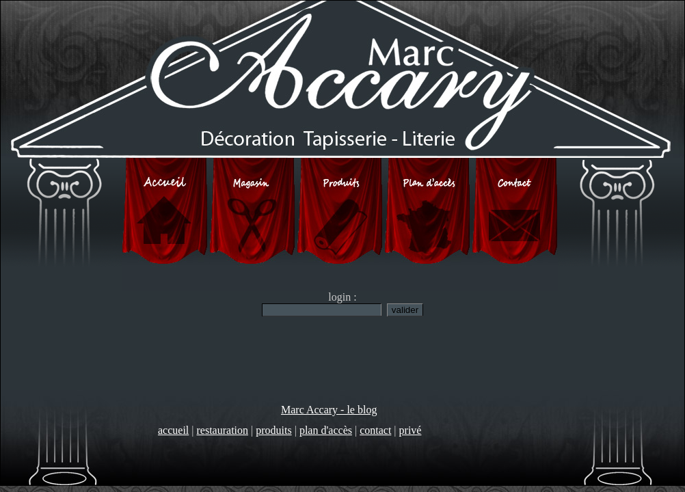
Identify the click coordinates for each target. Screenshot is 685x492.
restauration (223, 430)
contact (375, 430)
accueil (173, 430)
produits (273, 430)
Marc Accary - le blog (329, 409)
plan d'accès (325, 430)
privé (410, 430)
